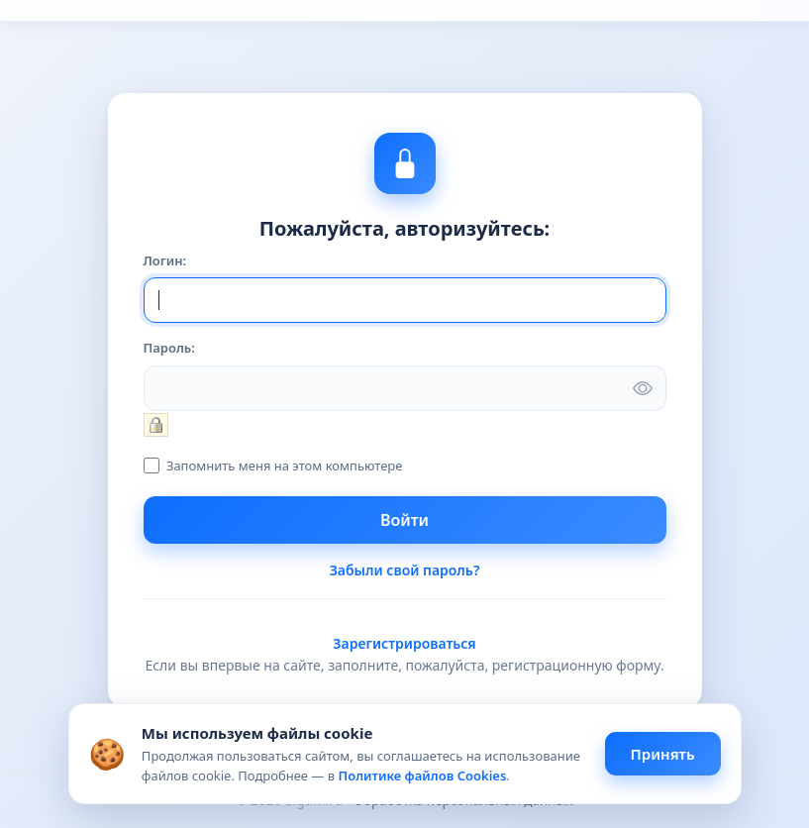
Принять (663, 754)
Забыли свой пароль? (405, 570)
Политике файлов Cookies (422, 775)
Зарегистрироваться (404, 643)
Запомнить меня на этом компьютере (283, 465)
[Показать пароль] (642, 388)
